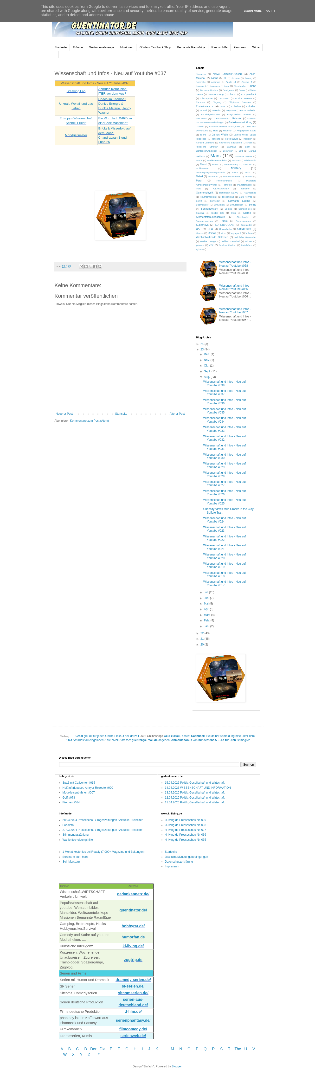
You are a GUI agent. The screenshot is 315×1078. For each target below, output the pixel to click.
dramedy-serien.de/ (133, 980)
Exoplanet (230, 110)
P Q (202, 1049)
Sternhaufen (243, 217)
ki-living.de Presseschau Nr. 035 (185, 839)
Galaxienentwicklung (240, 122)
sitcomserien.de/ (133, 993)
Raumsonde (250, 192)
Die (102, 1049)
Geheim (200, 126)
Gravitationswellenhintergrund (224, 126)
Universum (244, 229)
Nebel (199, 176)
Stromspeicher (243, 221)
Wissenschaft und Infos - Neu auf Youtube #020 (224, 556)
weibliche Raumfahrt (245, 237)
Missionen (126, 47)
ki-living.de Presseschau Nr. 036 (185, 834)
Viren (223, 233)
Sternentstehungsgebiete (210, 216)
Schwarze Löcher (239, 200)
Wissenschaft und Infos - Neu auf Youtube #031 (224, 447)
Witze (255, 47)
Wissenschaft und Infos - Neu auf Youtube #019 (224, 565)
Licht (247, 146)
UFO (210, 228)
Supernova (202, 224)
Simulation (219, 204)
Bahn (253, 85)
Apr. (207, 609)
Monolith (248, 164)
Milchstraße (250, 160)
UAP (198, 228)
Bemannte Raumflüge (191, 47)
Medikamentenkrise (217, 160)
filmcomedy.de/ (133, 1029)
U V (249, 1049)
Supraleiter (246, 225)
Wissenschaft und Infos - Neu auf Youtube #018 (224, 574)
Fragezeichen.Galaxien (239, 114)
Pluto (198, 188)
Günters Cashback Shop (155, 47)
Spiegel (228, 208)
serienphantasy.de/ (133, 1020)
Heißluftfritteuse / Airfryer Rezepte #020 (88, 787)
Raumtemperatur (208, 196)
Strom (224, 220)
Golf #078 (69, 797)
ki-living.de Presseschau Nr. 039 (185, 820)
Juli (206, 592)
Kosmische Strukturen (230, 142)
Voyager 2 (236, 233)
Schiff (199, 201)
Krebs (249, 142)
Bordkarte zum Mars (76, 857)
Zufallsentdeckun (227, 245)
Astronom (215, 86)
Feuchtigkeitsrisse (210, 114)
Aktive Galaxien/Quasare (228, 73)
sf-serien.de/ (133, 986)
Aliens (214, 78)
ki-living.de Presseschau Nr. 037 (185, 830)
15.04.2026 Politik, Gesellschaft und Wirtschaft (195, 782)
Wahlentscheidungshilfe (78, 839)
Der (93, 1049)
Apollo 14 (231, 82)
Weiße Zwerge (208, 241)
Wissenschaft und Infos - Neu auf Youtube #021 (224, 547)
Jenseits (216, 138)
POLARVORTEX (220, 188)
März (207, 615)
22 (202, 633)
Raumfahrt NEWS (228, 192)
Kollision (248, 138)
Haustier (227, 130)
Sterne (247, 212)
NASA (235, 172)
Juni (207, 598)
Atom (226, 86)
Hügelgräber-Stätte (246, 130)
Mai (206, 603)
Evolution (216, 110)
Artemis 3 (247, 82)
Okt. (207, 365)
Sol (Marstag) (71, 861)
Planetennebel (244, 184)
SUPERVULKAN (224, 224)
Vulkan (249, 233)
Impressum (172, 866)
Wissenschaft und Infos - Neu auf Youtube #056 (235, 287)
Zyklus (199, 249)
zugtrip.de (133, 960)
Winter (248, 241)
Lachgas (231, 146)
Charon (232, 94)
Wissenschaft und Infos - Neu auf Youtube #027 (224, 483)
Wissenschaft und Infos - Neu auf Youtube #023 (224, 529)
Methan (235, 160)
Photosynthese (224, 180)
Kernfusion (231, 138)
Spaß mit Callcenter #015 (79, 782)
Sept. (207, 371)
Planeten (227, 184)
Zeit (211, 245)
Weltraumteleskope (101, 47)
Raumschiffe (219, 47)
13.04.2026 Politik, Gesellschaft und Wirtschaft (195, 792)
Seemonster (202, 204)
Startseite (61, 47)
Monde (215, 164)
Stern (234, 213)
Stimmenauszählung (76, 834)
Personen (240, 47)
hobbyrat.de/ (133, 926)
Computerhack (248, 94)
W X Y (73, 1054)
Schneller (215, 201)
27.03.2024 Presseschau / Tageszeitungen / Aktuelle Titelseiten (103, 830)
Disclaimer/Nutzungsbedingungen (186, 857)
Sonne (252, 204)
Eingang (216, 102)
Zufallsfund (246, 245)
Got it (270, 11)
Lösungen (228, 150)
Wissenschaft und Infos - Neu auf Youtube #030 (224, 456)
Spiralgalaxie (245, 208)
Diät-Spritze (206, 98)
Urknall (212, 233)
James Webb (220, 134)
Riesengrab (228, 196)
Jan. (207, 626)
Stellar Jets (217, 213)
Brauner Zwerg (216, 94)
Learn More (253, 11)
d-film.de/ (133, 1011)
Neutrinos (213, 176)
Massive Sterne (243, 156)
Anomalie (201, 82)
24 (202, 344)
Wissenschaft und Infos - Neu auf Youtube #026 (224, 492)
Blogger (177, 1066)
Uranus (200, 233)
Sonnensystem (209, 208)
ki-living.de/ (133, 946)
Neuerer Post (64, 413)
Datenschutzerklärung (179, 861)
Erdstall (203, 110)
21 (202, 638)
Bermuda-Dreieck (209, 90)
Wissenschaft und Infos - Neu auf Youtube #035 (224, 410)
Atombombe (239, 86)
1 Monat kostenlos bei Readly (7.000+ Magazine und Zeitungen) (104, 851)
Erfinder (78, 47)
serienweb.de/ (133, 1036)
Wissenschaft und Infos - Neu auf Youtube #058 (235, 263)
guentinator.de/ (133, 910)
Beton (242, 90)
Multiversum (202, 168)
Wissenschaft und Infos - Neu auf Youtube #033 (224, 429)
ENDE (223, 106)
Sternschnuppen (204, 221)
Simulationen (236, 204)
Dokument (224, 98)
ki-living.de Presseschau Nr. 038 (185, 825)
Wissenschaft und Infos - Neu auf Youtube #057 (235, 310)
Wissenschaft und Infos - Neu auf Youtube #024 (224, 519)
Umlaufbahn (225, 229)
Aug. (207, 377)
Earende (200, 102)
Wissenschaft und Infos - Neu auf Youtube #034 (224, 419)
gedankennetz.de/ (133, 894)
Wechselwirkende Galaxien (212, 237)
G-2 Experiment (220, 118)
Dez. (207, 354)
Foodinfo (68, 825)
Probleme (245, 188)
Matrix (199, 160)
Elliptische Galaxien (240, 102)
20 (202, 644)
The (237, 1049)
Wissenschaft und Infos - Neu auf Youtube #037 (224, 392)
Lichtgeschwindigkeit (206, 150)
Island (203, 134)
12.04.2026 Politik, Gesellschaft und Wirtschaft (195, 797)
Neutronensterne (231, 176)
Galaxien (237, 118)
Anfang (248, 78)
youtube (200, 245)
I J (146, 1049)
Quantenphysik (204, 192)
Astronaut (201, 86)
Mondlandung (231, 164)
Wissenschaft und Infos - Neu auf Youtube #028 (224, 474)
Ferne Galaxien (248, 110)
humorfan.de (133, 937)
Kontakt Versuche (205, 142)
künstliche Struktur (207, 146)
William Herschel (231, 241)
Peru (199, 180)
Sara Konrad (245, 196)
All (225, 78)
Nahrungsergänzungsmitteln (210, 172)
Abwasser (201, 74)
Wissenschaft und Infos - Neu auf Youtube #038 (224, 383)
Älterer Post (177, 413)
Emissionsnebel (205, 106)
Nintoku (248, 176)
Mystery (236, 168)
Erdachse (236, 106)
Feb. (207, 620)
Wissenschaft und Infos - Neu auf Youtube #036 (224, 401)
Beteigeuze (228, 90)
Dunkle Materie (243, 98)
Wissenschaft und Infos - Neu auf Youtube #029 (224, 465)
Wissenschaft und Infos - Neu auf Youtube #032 (224, 438)
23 (202, 349)
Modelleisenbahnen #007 (79, 792)
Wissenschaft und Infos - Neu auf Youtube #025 (224, 501)
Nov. (207, 360)
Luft (241, 150)
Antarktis (215, 82)
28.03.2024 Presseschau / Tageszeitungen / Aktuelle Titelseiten (103, 820)
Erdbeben (251, 106)
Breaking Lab (76, 91)
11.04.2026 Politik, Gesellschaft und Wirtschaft (195, 802)
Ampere (235, 78)
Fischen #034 (71, 802)
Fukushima (201, 118)
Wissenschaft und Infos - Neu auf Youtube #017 (224, 583)
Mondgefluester (76, 135)
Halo (215, 130)
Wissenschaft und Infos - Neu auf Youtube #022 (224, 538)
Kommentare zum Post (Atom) (89, 420)
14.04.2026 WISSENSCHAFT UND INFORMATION (198, 787)
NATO (248, 172)
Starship (200, 213)
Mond (203, 164)
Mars (215, 155)
